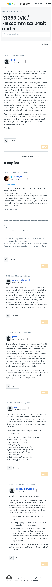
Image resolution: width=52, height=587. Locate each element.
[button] (25, 61)
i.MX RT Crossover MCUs (13, 11)
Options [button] (44, 44)
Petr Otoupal (10, 184)
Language (37, 3)
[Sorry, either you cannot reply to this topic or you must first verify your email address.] (29, 578)
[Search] (26, 34)
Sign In (48, 3)
